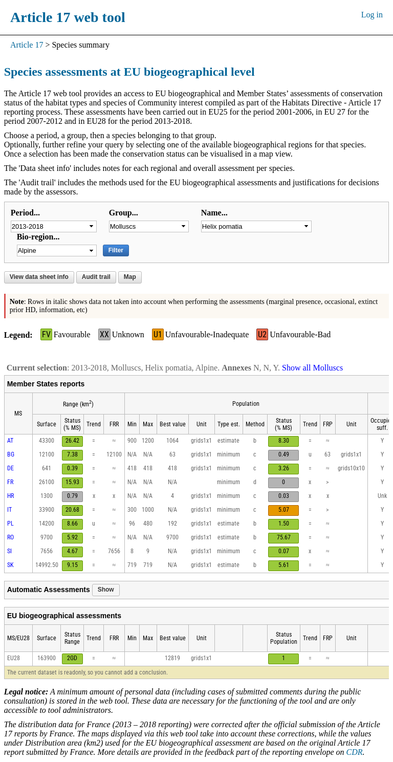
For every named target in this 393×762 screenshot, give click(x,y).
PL (10, 523)
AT (10, 440)
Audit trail (96, 276)
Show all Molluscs (312, 367)
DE (10, 468)
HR (10, 495)
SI (9, 551)
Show (106, 589)
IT (9, 509)
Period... (25, 212)
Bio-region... (38, 236)
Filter (115, 250)
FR (10, 482)
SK (10, 565)
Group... (123, 212)
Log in (372, 14)
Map (130, 276)
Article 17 (26, 44)
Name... (214, 212)
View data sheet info (39, 276)
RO (10, 537)
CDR (354, 752)
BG (10, 454)
